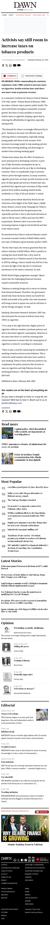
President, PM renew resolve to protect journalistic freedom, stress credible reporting (24, 601)
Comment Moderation (9, 883)
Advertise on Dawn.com (34, 871)
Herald (4, 915)
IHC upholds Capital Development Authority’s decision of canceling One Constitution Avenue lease (28, 548)
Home (4, 15)
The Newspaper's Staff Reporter (13, 60)
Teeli (3, 918)
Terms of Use (6, 877)
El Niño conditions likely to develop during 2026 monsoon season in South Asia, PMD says (26, 516)
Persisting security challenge (29, 627)
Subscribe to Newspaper (34, 865)
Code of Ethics (6, 871)
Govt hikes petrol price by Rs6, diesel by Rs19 (28, 487)
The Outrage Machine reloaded (22, 500)
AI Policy (4, 874)
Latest (11, 15)
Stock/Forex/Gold (8, 891)
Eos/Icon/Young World (9, 909)
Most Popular (11, 481)
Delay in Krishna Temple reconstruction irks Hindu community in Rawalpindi (27, 457)
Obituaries (29, 880)
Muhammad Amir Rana (22, 633)
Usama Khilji (18, 651)
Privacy (4, 880)
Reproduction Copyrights (35, 868)
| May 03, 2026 (25, 10)
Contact (4, 865)
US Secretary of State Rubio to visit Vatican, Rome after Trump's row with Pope (23, 576)
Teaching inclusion (9, 792)
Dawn (27, 888)
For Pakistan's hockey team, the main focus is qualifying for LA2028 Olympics (21, 593)
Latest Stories (11, 561)
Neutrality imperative (23, 674)
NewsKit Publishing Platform (34, 912)
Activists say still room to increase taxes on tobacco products (25, 45)
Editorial (8, 705)
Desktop (4, 898)
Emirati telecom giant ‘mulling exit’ (23, 529)
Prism (27, 891)
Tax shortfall (7, 777)
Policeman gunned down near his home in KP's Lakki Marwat (24, 567)
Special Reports (31, 898)
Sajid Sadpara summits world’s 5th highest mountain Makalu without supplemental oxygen (24, 584)
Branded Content (31, 874)
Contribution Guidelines (10, 868)
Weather (4, 895)
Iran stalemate (7, 762)
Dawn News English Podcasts (15, 811)
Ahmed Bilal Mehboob (22, 693)
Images (27, 895)
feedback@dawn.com (12, 403)
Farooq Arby (18, 679)
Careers (28, 877)
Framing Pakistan (22, 660)
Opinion (7, 623)
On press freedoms (9, 713)
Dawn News (29, 904)
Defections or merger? (24, 688)
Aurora (28, 901)
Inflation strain (7, 731)
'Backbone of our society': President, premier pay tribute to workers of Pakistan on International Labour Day (27, 538)
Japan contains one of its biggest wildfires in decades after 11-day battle (24, 610)
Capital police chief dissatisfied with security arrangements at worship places (30, 432)
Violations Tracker (23, 15)
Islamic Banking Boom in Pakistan (25, 844)
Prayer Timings (6, 888)
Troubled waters (8, 747)
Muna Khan (18, 665)
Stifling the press (21, 646)
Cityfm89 (4, 912)
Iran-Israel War (39, 15)
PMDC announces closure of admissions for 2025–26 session (24, 445)
